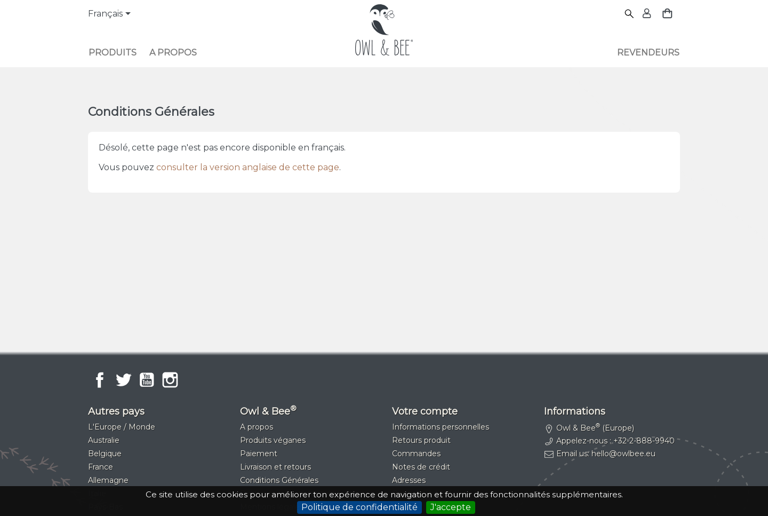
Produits (113, 52)
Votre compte (425, 411)
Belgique (105, 453)
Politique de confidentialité (359, 507)
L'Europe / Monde (121, 427)
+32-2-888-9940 (644, 441)
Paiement (258, 453)
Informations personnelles (440, 427)
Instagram (170, 380)
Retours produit (421, 440)
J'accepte (450, 507)
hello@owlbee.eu (623, 453)
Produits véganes (273, 440)
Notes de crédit (421, 467)
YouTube (146, 380)
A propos (173, 52)
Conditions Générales (279, 480)
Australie (103, 440)
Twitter (123, 380)
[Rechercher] (629, 14)
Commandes (416, 453)
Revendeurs (648, 52)
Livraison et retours (275, 467)
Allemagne (108, 480)
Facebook (99, 380)
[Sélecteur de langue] (111, 14)
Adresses (409, 480)
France (100, 467)
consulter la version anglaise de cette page (247, 167)
